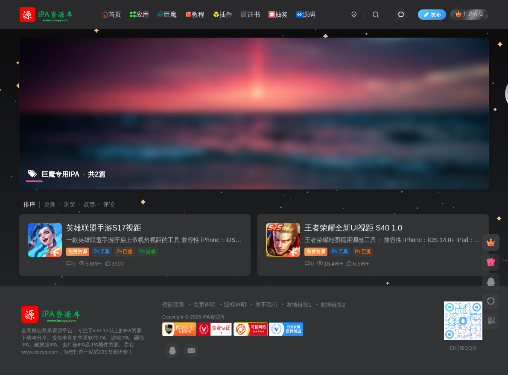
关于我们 (266, 304)
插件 (222, 14)
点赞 (89, 204)
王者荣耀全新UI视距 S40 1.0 (353, 228)
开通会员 (469, 14)
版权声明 (235, 304)
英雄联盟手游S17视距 (103, 228)
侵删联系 (173, 304)
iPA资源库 (213, 316)
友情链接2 (332, 304)
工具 (102, 251)
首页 (111, 14)
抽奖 (278, 14)
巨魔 (167, 14)
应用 (139, 14)
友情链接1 (299, 304)
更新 (50, 204)
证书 (250, 14)
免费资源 (77, 251)
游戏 (147, 251)
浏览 (70, 204)
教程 (194, 14)
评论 (109, 204)
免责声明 (204, 304)
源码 (305, 14)
